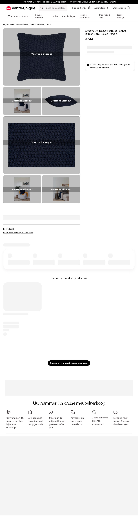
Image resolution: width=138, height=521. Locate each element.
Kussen (49, 25)
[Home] (4, 25)
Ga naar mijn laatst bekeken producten (69, 363)
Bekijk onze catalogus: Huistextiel (18, 232)
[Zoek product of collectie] (42, 8)
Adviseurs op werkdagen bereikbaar (77, 421)
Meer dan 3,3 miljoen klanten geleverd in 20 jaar (57, 422)
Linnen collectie (22, 25)
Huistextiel (40, 25)
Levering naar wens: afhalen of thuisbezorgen (121, 421)
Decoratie (10, 25)
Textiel (32, 25)
